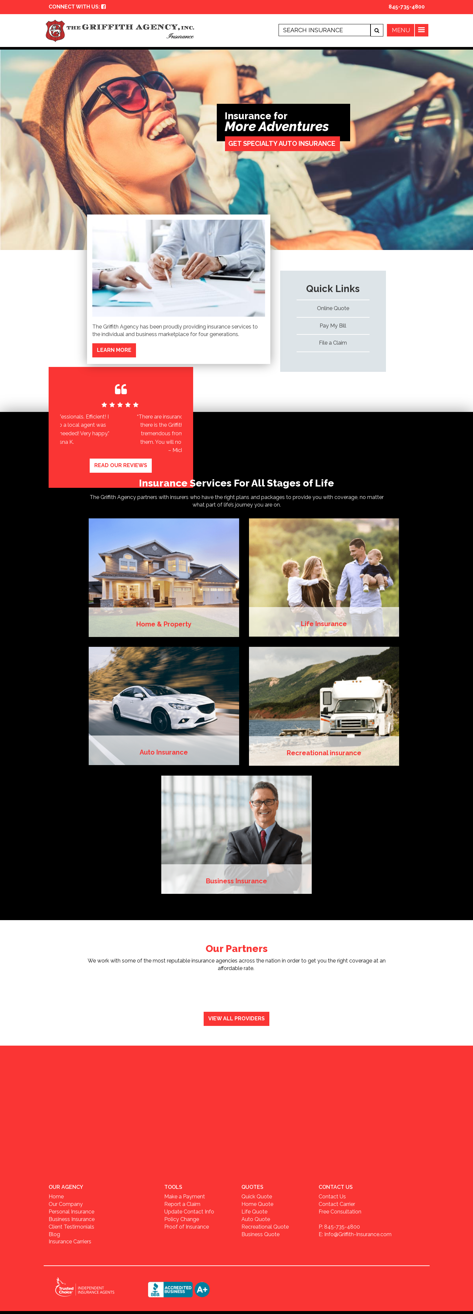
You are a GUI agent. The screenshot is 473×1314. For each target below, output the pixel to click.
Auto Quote (255, 1218)
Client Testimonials (71, 1226)
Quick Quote (256, 1196)
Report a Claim (182, 1203)
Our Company (66, 1203)
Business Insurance (72, 1218)
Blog (54, 1233)
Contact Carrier (337, 1203)
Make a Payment (184, 1196)
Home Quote (257, 1203)
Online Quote (333, 308)
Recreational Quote (265, 1226)
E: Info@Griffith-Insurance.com (355, 1233)
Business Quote (260, 1233)
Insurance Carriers (70, 1241)
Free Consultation (340, 1211)
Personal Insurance (71, 1211)
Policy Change (181, 1218)
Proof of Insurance (186, 1226)
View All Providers (236, 1018)
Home (56, 1196)
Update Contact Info (189, 1211)
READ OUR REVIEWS (120, 464)
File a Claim (333, 343)
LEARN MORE (114, 350)
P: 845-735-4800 (339, 1226)
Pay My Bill (333, 326)
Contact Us (332, 1196)
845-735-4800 (407, 7)
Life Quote (254, 1211)
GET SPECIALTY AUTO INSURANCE (281, 143)
